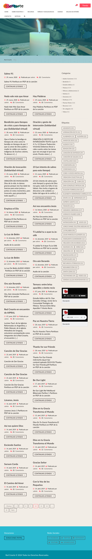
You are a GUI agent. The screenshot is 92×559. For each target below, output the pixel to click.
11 (41, 506)
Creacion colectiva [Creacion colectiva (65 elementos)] (72, 177)
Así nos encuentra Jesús (44, 206)
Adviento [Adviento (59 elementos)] (68, 128)
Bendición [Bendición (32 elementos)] (68, 149)
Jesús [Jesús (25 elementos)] (82, 222)
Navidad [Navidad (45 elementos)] (68, 247)
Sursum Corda (11, 464)
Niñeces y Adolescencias (46, 11)
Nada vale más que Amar (16, 96)
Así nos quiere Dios (13, 425)
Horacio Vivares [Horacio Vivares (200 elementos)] (71, 214)
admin (33, 77)
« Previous (9, 506)
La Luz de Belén (12, 234)
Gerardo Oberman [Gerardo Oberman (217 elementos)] (72, 210)
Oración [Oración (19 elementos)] (68, 251)
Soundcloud (67, 542)
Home (6, 11)
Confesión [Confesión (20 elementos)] (69, 165)
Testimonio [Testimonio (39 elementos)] (69, 276)
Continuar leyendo (15, 86)
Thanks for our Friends (44, 346)
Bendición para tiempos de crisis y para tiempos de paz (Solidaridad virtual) (17, 125)
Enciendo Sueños (12, 445)
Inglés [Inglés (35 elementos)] (67, 218)
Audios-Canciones (68, 78)
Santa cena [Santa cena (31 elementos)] (69, 272)
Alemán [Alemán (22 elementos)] (81, 136)
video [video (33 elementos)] (82, 276)
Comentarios (46, 77)
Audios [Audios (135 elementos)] (68, 145)
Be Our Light (39, 380)
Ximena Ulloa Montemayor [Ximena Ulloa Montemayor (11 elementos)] (75, 280)
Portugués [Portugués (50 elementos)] (69, 259)
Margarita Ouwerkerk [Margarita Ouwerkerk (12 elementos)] (74, 239)
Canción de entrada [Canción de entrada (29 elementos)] (73, 153)
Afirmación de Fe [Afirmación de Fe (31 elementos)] (71, 132)
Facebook (53, 538)
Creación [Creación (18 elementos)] (68, 181)
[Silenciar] (79, 296)
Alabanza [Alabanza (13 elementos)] (68, 136)
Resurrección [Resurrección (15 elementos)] (70, 267)
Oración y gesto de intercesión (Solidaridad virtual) (44, 125)
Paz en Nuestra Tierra (43, 321)
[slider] (72, 295)
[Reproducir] (65, 296)
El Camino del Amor (14, 483)
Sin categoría (66, 109)
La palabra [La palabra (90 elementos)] (69, 231)
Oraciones (66, 97)
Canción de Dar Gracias (15, 351)
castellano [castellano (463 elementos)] (70, 161)
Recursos (31, 11)
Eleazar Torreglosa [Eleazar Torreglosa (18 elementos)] (72, 190)
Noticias (17, 16)
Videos (65, 112)
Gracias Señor (40, 462)
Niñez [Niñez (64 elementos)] (80, 247)
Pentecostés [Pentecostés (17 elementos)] (69, 255)
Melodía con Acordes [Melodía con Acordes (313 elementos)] (74, 243)
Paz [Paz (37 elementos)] (79, 251)
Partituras (66, 100)
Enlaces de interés (72, 11)
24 (6, 510)
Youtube (53, 542)
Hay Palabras (39, 96)
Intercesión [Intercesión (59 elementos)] (69, 222)
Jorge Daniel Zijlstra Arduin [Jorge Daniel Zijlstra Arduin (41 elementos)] (76, 226)
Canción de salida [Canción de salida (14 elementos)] (72, 157)
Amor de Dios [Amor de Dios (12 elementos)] (70, 140)
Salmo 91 (8, 73)
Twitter (65, 538)
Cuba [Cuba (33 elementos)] (80, 181)
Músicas (65, 88)
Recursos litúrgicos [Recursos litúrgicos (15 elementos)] (73, 263)
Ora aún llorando (41, 261)
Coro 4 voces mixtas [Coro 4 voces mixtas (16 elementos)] (73, 173)
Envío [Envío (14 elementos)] (67, 198)
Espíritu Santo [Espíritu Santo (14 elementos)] (70, 202)
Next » (13, 510)
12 (47, 506)
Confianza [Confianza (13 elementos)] (69, 169)
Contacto (7, 16)
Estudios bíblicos (68, 84)
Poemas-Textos (67, 103)
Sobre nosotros (18, 11)
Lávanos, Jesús (11, 400)
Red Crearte (8, 60)
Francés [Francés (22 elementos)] (68, 206)
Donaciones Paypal (14, 538)
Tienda (85, 5)
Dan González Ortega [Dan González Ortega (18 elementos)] (73, 185)
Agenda (60, 11)
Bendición (66, 81)
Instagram (78, 538)
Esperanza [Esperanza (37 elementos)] (79, 198)
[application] (75, 296)
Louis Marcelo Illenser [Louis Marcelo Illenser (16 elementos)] (74, 235)
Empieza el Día (11, 208)
